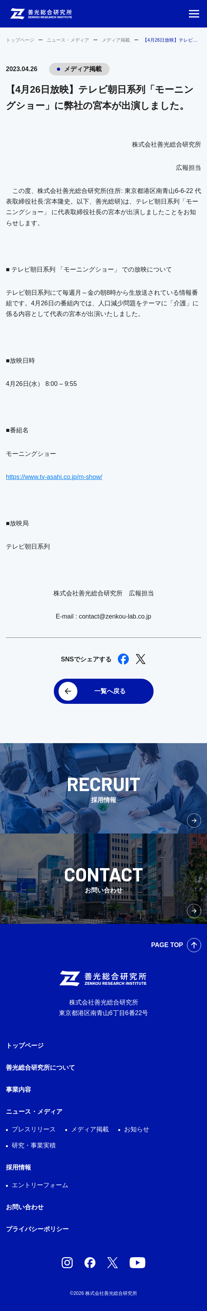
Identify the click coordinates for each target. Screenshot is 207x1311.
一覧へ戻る (110, 691)
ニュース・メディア (68, 40)
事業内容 (18, 1089)
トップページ (20, 40)
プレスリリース (34, 1129)
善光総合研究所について (40, 1067)
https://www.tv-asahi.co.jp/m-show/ (54, 477)
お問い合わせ (25, 1207)
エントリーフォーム (40, 1185)
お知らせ (136, 1129)
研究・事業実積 (34, 1145)
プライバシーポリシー (37, 1229)
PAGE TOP (167, 945)
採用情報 (18, 1167)
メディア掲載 (116, 40)
